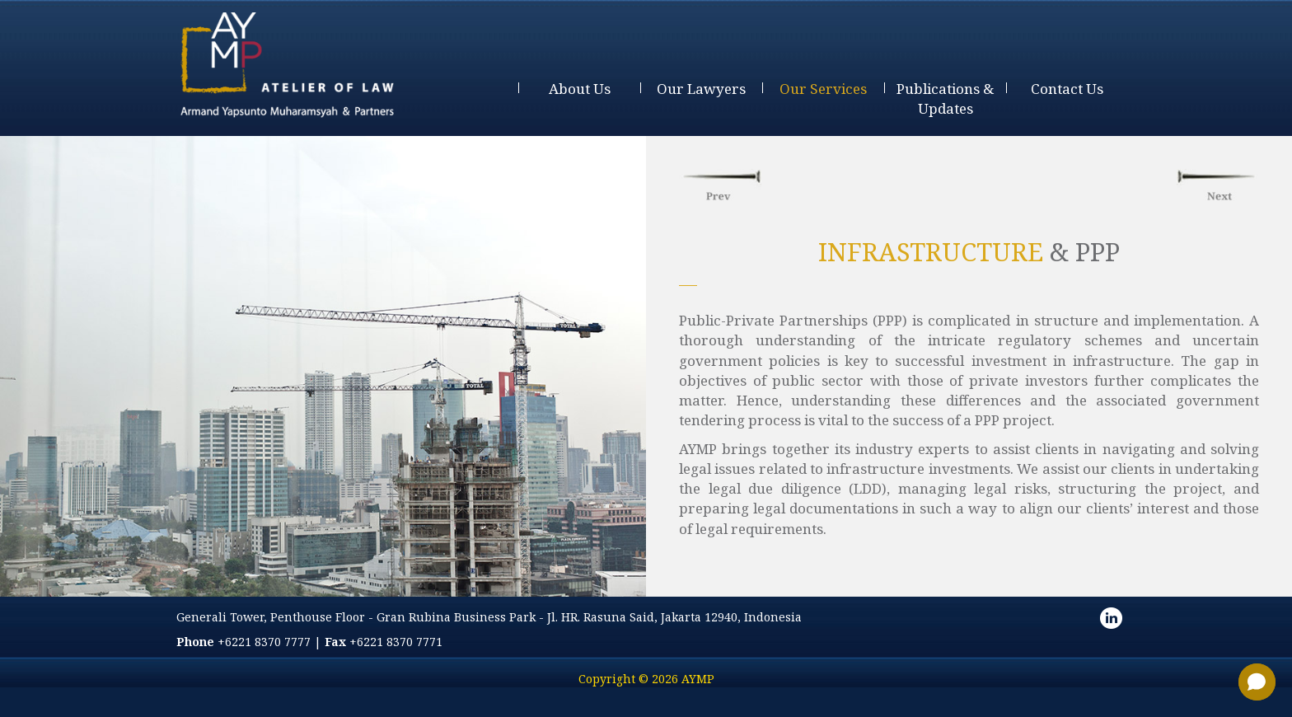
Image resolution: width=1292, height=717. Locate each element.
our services (823, 88)
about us (580, 88)
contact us (1067, 88)
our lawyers (701, 88)
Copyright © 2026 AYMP (646, 679)
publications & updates (945, 98)
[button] (1257, 682)
